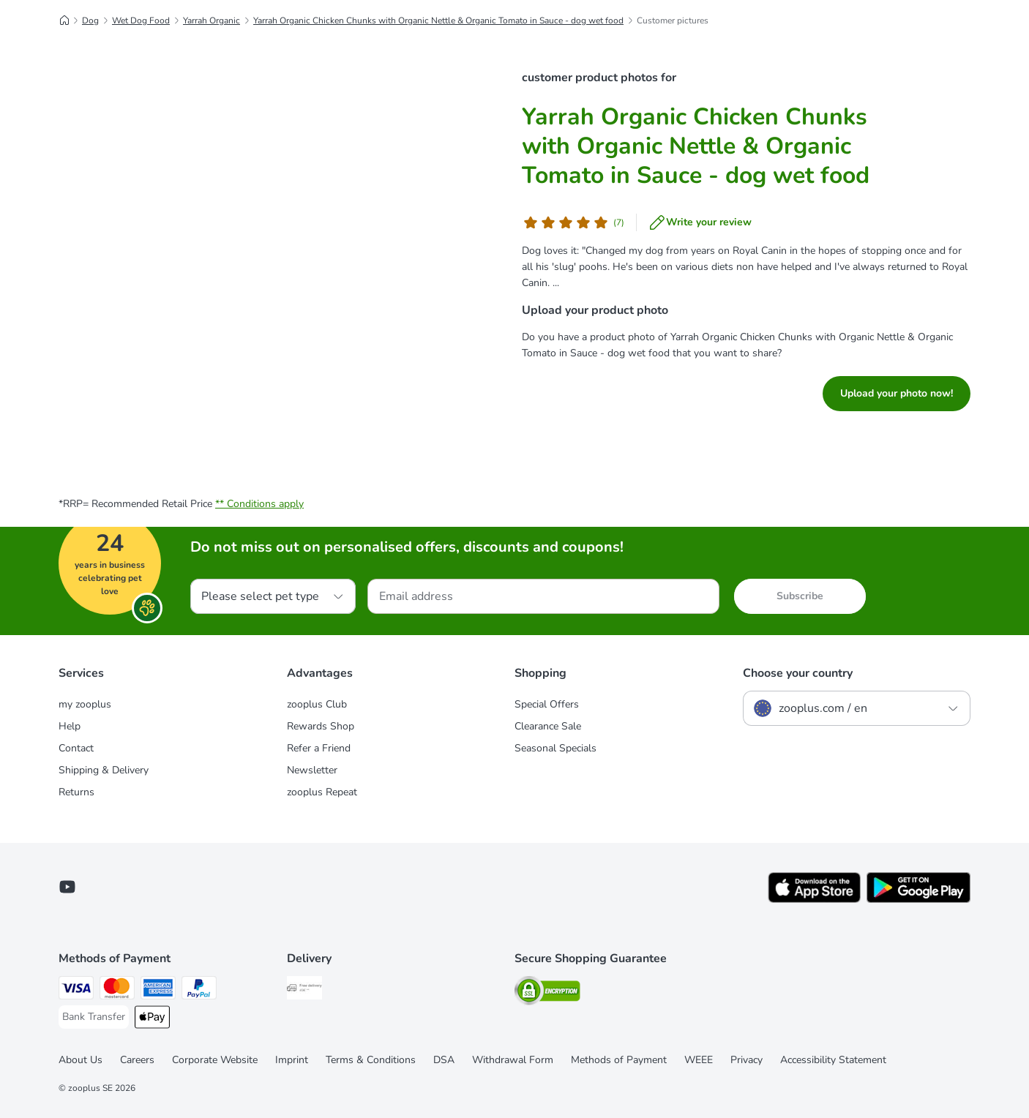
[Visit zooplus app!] (814, 900)
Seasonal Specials (555, 748)
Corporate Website (215, 1060)
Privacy (746, 1060)
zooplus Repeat (322, 792)
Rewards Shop (320, 726)
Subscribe (800, 596)
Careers (137, 1060)
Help (70, 726)
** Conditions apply (259, 504)
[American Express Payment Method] (158, 990)
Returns (76, 792)
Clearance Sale (547, 726)
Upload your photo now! (896, 393)
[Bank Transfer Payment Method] (93, 1017)
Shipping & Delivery (104, 770)
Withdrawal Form (512, 1060)
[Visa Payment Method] (76, 990)
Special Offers (546, 704)
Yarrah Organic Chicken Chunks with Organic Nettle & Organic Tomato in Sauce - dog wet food (438, 20)
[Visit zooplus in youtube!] (67, 887)
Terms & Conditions (371, 1060)
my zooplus (85, 704)
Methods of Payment (619, 1060)
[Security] (547, 993)
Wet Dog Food (141, 20)
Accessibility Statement (833, 1060)
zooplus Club (317, 704)
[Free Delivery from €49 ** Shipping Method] (304, 990)
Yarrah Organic (211, 20)
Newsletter (312, 770)
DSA (443, 1060)
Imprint (291, 1060)
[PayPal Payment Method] (199, 990)
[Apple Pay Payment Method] (152, 1019)
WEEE (698, 1060)
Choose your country (798, 673)
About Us (80, 1060)
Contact (76, 748)
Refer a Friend (319, 748)
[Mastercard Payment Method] (117, 990)
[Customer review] (573, 222)
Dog (90, 20)
